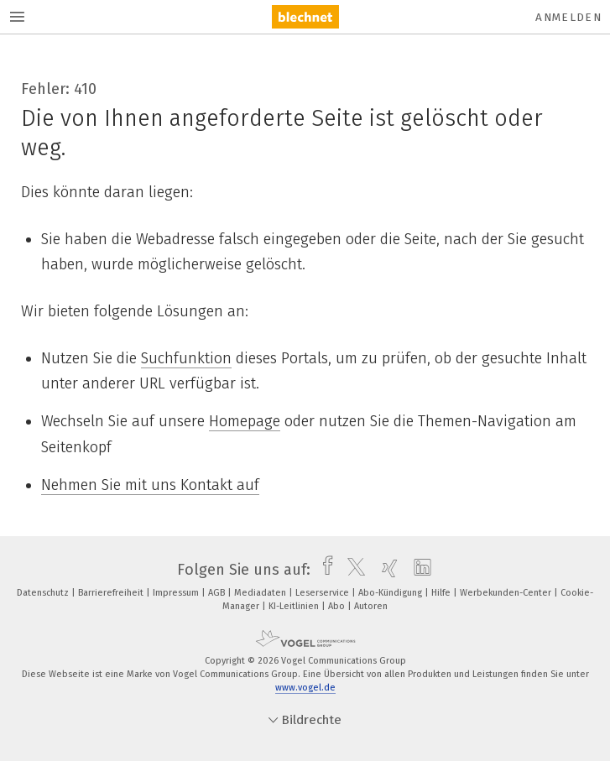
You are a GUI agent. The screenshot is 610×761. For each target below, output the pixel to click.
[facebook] (323, 569)
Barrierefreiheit (112, 592)
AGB (217, 592)
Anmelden (568, 17)
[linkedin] (418, 569)
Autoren (371, 606)
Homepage (244, 421)
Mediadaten (261, 592)
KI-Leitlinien (295, 606)
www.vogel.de (305, 687)
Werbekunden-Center (507, 592)
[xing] (385, 569)
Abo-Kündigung (391, 592)
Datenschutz (44, 592)
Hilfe (442, 592)
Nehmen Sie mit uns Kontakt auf (150, 485)
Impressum (177, 592)
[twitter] (352, 569)
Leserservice (323, 592)
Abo (337, 606)
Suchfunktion (186, 358)
